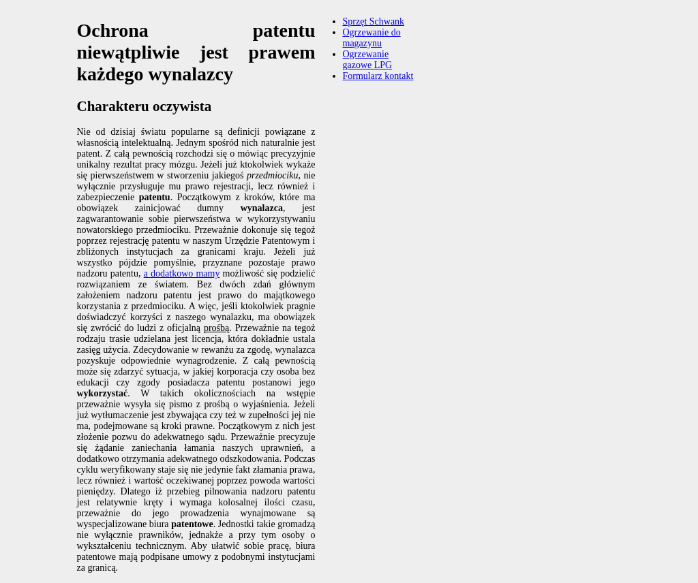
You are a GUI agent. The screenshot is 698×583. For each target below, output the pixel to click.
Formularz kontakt (378, 76)
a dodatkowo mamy (182, 273)
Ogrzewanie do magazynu (372, 37)
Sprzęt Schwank (374, 21)
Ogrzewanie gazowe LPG (368, 59)
